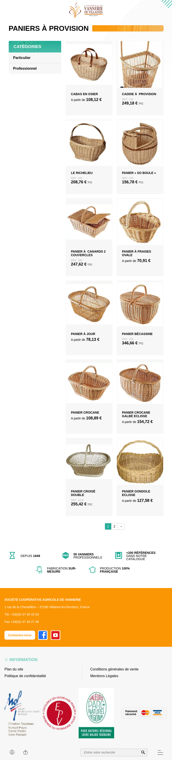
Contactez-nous (19, 635)
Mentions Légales (104, 676)
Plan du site (13, 669)
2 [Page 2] (114, 526)
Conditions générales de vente (114, 669)
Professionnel (25, 68)
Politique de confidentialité (25, 676)
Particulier (22, 58)
